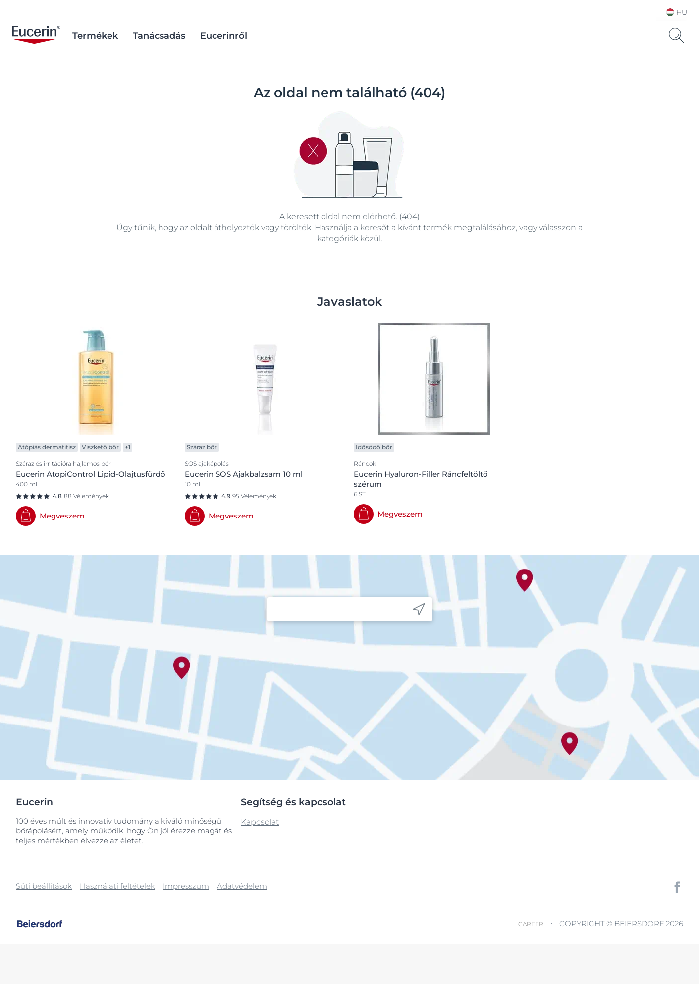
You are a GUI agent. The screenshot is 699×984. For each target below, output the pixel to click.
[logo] (36, 36)
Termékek (95, 35)
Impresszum (186, 886)
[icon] (419, 609)
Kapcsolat (260, 822)
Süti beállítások (44, 886)
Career (530, 924)
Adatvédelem (242, 886)
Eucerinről (223, 35)
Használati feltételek (117, 886)
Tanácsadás (159, 35)
